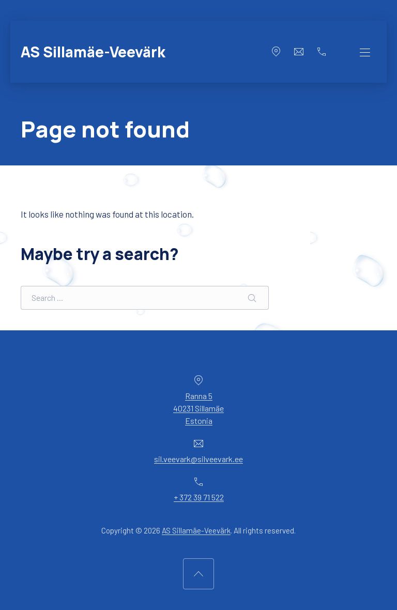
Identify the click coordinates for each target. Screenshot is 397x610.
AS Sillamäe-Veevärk (93, 52)
